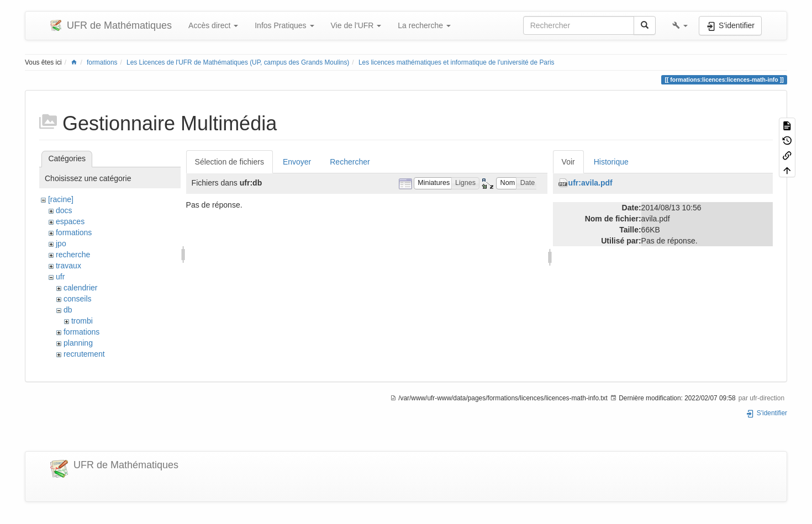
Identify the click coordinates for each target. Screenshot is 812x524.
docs (64, 210)
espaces (70, 221)
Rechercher (350, 161)
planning (78, 342)
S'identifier (766, 413)
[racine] (60, 199)
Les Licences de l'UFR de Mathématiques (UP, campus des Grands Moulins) (237, 62)
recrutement (84, 354)
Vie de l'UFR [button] (356, 25)
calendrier (80, 287)
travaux (68, 265)
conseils (78, 298)
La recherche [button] (424, 25)
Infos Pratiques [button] (284, 25)
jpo (61, 243)
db (68, 309)
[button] (680, 25)
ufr (60, 276)
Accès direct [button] (213, 25)
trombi (82, 320)
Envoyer (297, 161)
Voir (568, 161)
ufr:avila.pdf (590, 182)
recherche (73, 254)
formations (102, 62)
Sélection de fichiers (229, 161)
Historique (611, 161)
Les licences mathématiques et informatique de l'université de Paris (456, 62)
